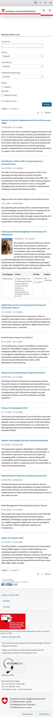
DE (35, 3)
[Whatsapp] (13, 582)
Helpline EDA (8, 672)
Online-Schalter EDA (10, 592)
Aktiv (7, 88)
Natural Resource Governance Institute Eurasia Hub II (24, 473)
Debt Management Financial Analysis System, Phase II (24, 503)
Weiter (48, 110)
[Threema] (10, 582)
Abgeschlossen (11, 92)
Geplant (8, 84)
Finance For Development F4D (14, 405)
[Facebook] (2, 582)
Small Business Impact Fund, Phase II (17, 335)
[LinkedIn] (8, 582)
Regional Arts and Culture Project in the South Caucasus (25, 196)
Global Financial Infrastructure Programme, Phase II (23, 370)
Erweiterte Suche (10, 98)
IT (40, 3)
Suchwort (5, 39)
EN (50, 3)
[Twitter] (5, 582)
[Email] (16, 582)
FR (45, 3)
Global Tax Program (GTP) (12, 535)
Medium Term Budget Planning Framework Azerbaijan (24, 438)
